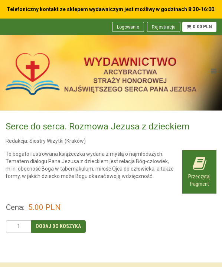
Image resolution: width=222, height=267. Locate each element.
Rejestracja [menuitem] (164, 27)
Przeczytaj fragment (199, 171)
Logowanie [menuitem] (128, 27)
